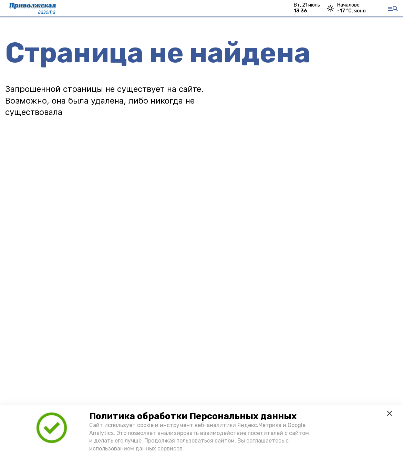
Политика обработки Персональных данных (193, 416)
